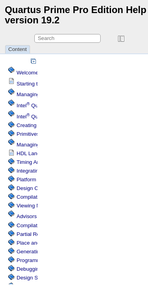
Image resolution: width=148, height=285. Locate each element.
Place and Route (36, 243)
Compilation (30, 225)
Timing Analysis (35, 162)
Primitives (28, 134)
